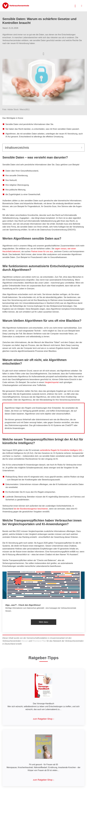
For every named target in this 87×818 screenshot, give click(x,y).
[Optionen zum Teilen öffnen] (43, 53)
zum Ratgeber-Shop (43, 719)
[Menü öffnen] (82, 5)
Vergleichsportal (52, 382)
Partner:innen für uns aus (42, 251)
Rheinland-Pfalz (39, 641)
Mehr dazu (43, 622)
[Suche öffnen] (75, 5)
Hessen (25, 641)
